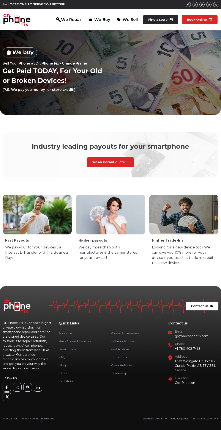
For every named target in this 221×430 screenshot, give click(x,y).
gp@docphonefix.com (191, 336)
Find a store (160, 20)
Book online (68, 349)
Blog (62, 365)
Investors (66, 381)
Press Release (121, 365)
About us (65, 333)
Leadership (118, 373)
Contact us (202, 306)
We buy (19, 52)
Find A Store (119, 349)
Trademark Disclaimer (154, 418)
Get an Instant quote (110, 162)
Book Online (199, 20)
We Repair (69, 19)
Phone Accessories (124, 333)
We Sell (127, 19)
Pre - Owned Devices (75, 341)
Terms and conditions (205, 418)
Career (64, 373)
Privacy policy (180, 418)
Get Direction (185, 383)
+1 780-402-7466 (187, 349)
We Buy (99, 19)
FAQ (62, 357)
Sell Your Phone (122, 341)
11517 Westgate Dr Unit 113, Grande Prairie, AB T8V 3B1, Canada (195, 365)
